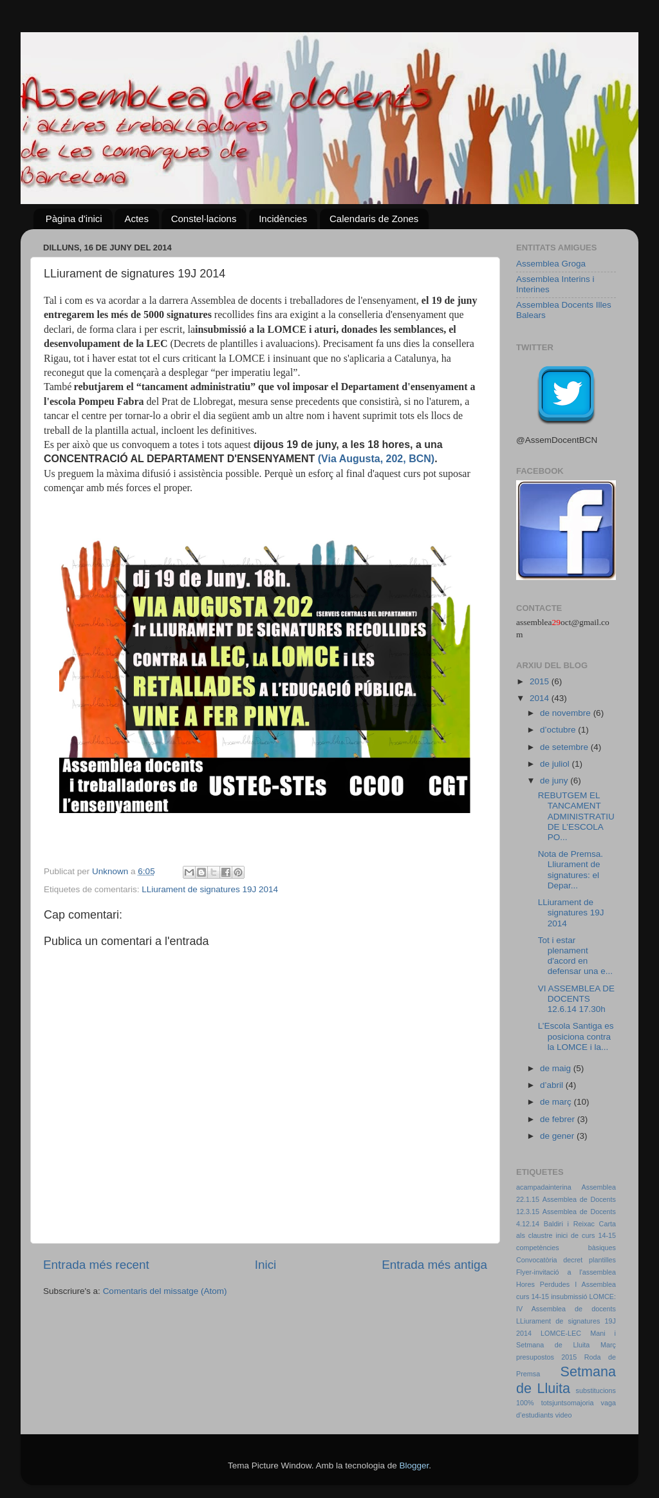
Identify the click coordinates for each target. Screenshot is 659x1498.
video (563, 1415)
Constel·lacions (204, 218)
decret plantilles (589, 1260)
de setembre (565, 747)
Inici (266, 1264)
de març (557, 1102)
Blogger (414, 1465)
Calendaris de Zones (374, 218)
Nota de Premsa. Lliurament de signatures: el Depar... (570, 869)
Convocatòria (536, 1260)
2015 (541, 681)
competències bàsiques (566, 1247)
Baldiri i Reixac (569, 1224)
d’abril (553, 1085)
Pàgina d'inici (74, 218)
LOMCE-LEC (561, 1333)
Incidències (283, 218)
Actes (136, 218)
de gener (558, 1136)
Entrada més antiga (434, 1264)
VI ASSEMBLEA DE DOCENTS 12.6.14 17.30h (576, 999)
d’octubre (559, 730)
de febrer (558, 1119)
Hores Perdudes (543, 1284)
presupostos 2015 (546, 1357)
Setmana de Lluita (566, 1379)
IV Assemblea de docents (566, 1309)
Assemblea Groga (551, 263)
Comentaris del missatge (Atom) (165, 1291)
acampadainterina (543, 1187)
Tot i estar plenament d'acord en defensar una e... (575, 956)
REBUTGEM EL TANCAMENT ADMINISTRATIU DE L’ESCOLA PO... (576, 816)
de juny (555, 780)
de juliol (556, 764)
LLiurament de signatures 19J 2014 (210, 889)
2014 (541, 698)
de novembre (566, 713)
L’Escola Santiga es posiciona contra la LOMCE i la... (576, 1036)
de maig (556, 1068)
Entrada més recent (96, 1264)
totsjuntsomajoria (567, 1403)
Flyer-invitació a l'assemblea (566, 1272)
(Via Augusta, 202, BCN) (376, 458)
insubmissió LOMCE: (583, 1296)
